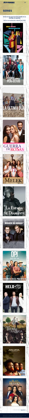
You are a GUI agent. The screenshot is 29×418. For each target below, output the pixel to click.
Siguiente (23, 410)
